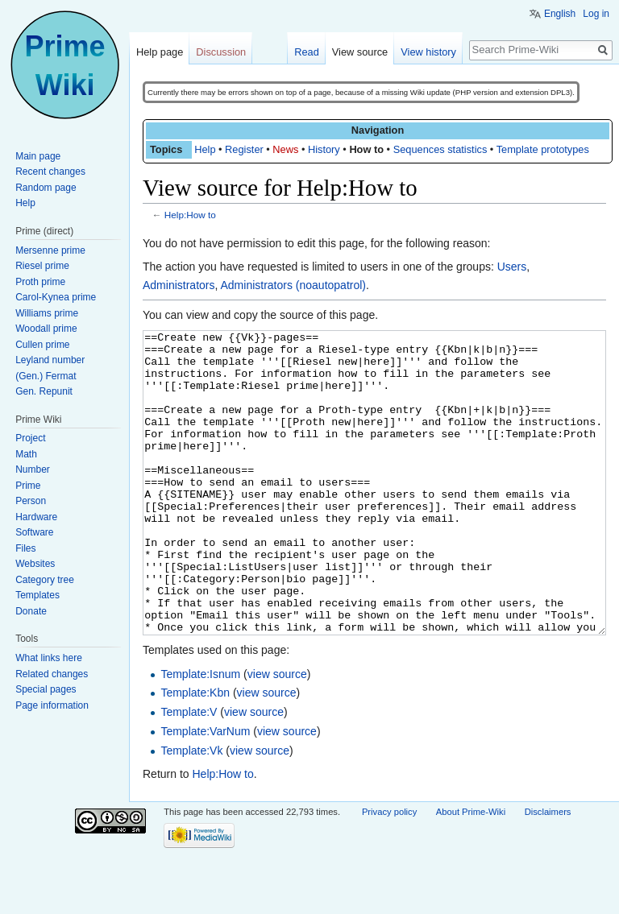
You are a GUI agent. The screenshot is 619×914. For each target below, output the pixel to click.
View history (428, 52)
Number (32, 469)
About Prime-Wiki (470, 872)
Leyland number (50, 360)
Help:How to (190, 214)
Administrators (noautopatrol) (293, 285)
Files (25, 548)
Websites (35, 563)
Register (244, 149)
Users (512, 266)
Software (34, 532)
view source (277, 734)
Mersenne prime (50, 250)
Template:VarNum (205, 791)
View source (360, 52)
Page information (52, 705)
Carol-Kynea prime (55, 297)
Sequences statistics (440, 149)
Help (204, 149)
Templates (37, 595)
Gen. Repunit (44, 391)
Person (30, 501)
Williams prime (46, 313)
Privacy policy (389, 872)
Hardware (36, 517)
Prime (27, 485)
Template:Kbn (195, 753)
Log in (596, 13)
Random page (45, 187)
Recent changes (50, 171)
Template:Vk (191, 810)
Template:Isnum (200, 734)
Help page (159, 52)
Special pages (45, 689)
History (324, 149)
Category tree (44, 579)
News (285, 149)
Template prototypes (542, 149)
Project (30, 438)
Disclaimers (548, 872)
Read (306, 52)
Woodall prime (46, 328)
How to (366, 149)
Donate (31, 611)
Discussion (221, 52)
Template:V (188, 772)
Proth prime (40, 281)
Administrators (178, 285)
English (559, 13)
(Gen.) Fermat (45, 376)
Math (26, 454)
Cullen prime (42, 344)
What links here (48, 658)
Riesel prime (42, 265)
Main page (37, 156)
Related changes (51, 674)
